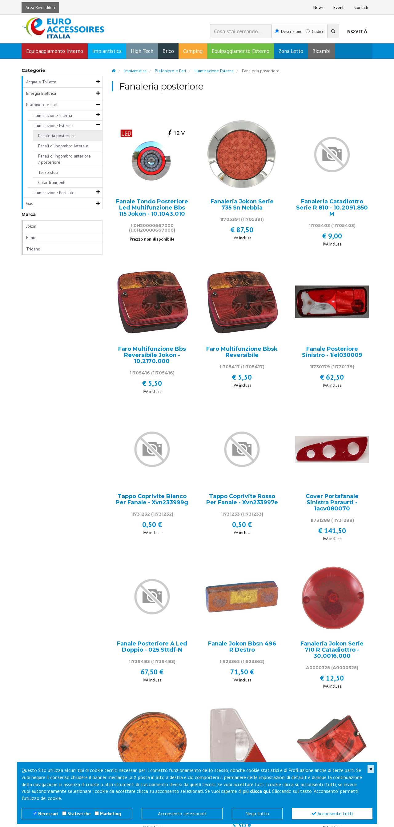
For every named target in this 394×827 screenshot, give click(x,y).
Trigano (33, 249)
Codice (315, 31)
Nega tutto (257, 813)
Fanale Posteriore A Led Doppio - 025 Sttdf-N (152, 647)
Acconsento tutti (332, 813)
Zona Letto (291, 51)
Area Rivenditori (40, 7)
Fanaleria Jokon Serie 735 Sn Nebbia (242, 205)
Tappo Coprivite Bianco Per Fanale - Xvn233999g (152, 500)
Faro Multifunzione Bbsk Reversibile (242, 353)
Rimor (31, 238)
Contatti (361, 7)
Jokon (31, 227)
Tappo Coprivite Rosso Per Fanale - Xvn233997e (242, 500)
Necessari (48, 814)
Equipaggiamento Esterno (240, 51)
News (318, 7)
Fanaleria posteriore (57, 136)
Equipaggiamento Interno (54, 51)
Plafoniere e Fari (41, 105)
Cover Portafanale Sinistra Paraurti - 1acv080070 (332, 503)
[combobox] (241, 31)
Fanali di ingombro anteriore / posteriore (64, 160)
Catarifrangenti (51, 183)
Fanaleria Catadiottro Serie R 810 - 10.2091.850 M (332, 208)
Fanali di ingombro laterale (63, 146)
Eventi (338, 7)
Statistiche (78, 814)
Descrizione (289, 31)
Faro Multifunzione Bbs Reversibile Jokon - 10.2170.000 (152, 356)
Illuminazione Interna (52, 116)
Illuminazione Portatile (53, 193)
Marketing (110, 814)
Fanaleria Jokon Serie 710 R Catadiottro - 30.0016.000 (332, 650)
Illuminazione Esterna (53, 126)
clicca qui (260, 791)
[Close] (371, 769)
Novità (357, 31)
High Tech (142, 51)
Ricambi (321, 51)
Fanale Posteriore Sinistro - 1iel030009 (332, 353)
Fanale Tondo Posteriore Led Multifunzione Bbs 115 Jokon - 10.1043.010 (152, 208)
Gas (29, 204)
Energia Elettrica (41, 94)
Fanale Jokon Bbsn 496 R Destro (242, 647)
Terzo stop (48, 173)
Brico (168, 51)
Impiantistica (107, 51)
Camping (193, 51)
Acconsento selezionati (182, 813)
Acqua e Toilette (41, 82)
